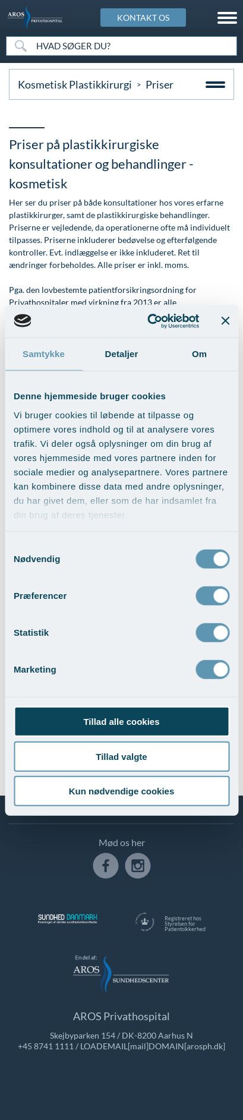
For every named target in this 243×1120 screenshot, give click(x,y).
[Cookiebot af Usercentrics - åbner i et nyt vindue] (150, 321)
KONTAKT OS (143, 17)
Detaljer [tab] (121, 354)
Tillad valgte (121, 756)
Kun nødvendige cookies (122, 791)
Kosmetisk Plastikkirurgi (75, 84)
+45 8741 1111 (46, 1046)
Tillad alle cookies (121, 722)
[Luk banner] (225, 321)
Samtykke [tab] (44, 354)
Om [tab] (199, 354)
